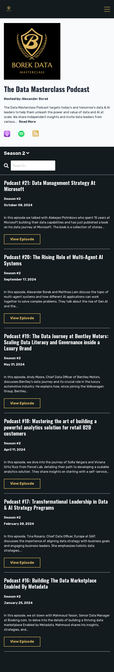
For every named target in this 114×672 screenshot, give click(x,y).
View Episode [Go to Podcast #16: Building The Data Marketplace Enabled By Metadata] (22, 641)
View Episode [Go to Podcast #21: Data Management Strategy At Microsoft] (22, 239)
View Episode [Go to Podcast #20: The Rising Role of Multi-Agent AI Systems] (22, 318)
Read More (27, 122)
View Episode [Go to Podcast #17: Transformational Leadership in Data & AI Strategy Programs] (22, 562)
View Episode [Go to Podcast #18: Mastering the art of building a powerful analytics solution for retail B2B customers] (22, 483)
